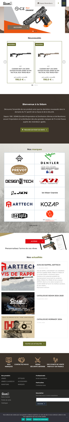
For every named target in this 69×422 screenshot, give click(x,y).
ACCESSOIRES (22, 381)
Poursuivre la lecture (43, 287)
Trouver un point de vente (33, 130)
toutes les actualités (33, 344)
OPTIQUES (21, 378)
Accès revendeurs (41, 378)
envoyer (40, 404)
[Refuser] (67, 417)
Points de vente (6, 400)
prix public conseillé (20, 78)
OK (23, 419)
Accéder (34, 241)
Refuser (29, 419)
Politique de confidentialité (41, 419)
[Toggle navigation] (63, 3)
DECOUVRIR (18, 27)
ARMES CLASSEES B (7, 381)
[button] (34, 31)
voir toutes (33, 225)
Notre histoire (5, 397)
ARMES (3, 378)
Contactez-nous (41, 385)
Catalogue (4, 403)
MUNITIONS (5, 384)
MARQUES (21, 384)
